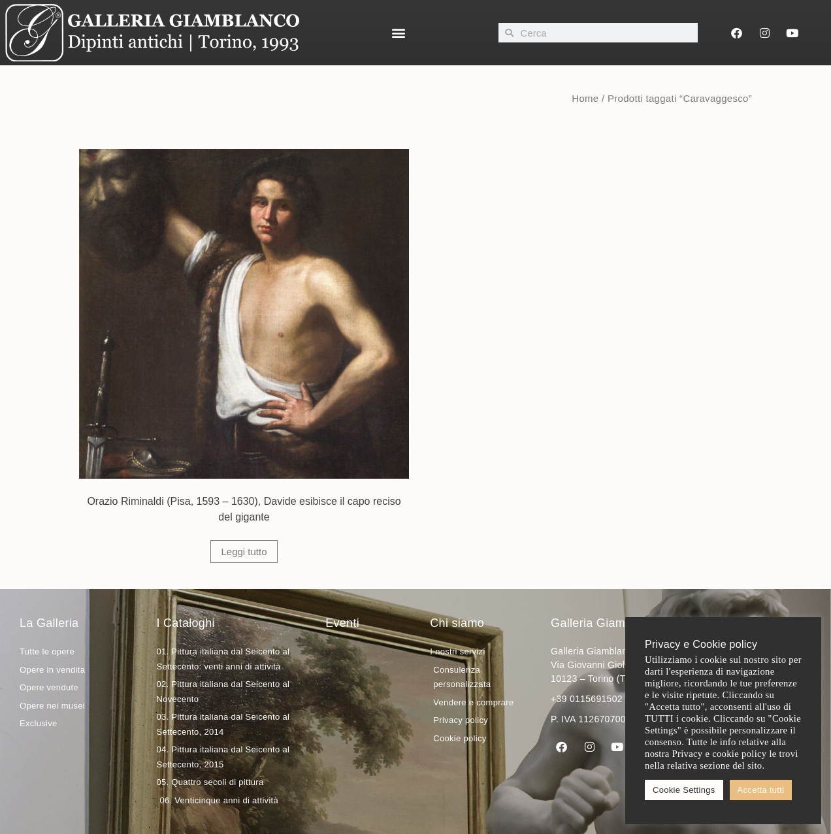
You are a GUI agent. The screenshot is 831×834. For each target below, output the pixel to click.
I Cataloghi (185, 623)
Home (585, 98)
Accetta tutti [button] (761, 790)
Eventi (342, 623)
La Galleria (49, 623)
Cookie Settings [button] (684, 790)
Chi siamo (457, 623)
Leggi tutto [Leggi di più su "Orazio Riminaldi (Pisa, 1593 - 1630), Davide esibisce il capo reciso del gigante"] (244, 551)
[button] (399, 33)
